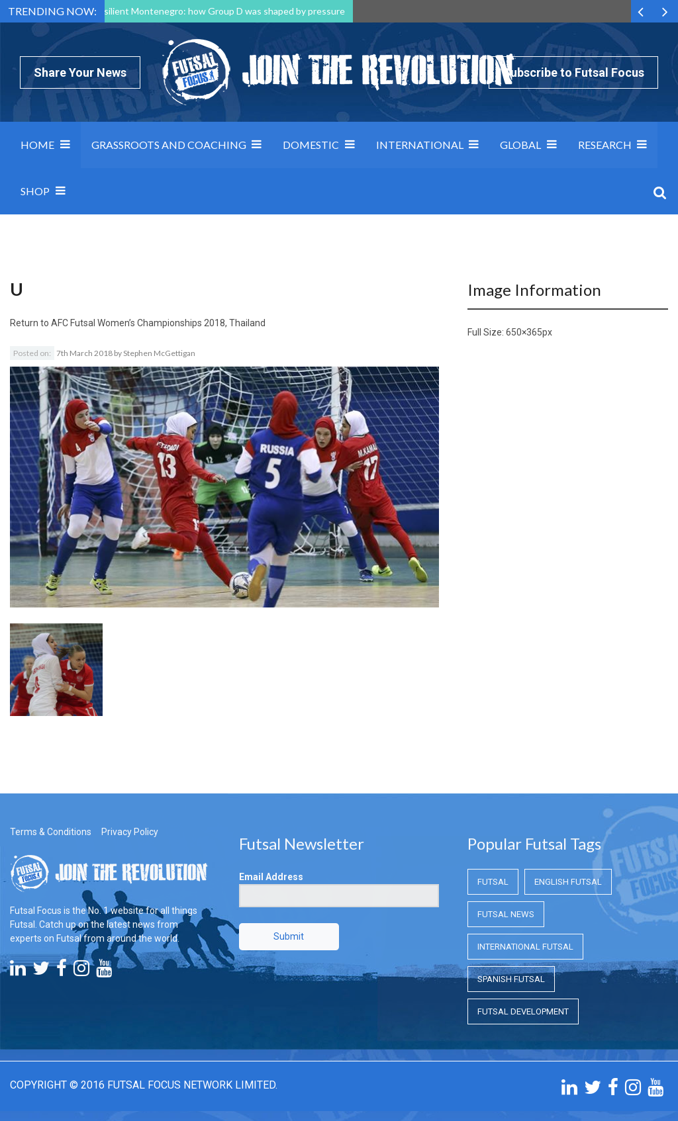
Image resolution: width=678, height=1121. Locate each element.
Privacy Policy (129, 832)
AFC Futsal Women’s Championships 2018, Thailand (158, 323)
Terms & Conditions (50, 832)
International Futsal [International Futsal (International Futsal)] (525, 947)
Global (520, 144)
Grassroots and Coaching (168, 144)
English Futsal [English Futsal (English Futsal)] (568, 882)
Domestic (311, 144)
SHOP (35, 191)
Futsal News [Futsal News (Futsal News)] (505, 914)
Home (37, 144)
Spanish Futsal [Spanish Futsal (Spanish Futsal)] (511, 979)
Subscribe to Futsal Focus (573, 72)
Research (605, 144)
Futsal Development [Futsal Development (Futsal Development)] (523, 1011)
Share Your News (80, 72)
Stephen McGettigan (159, 353)
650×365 (524, 332)
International (419, 144)
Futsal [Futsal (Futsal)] (492, 882)
